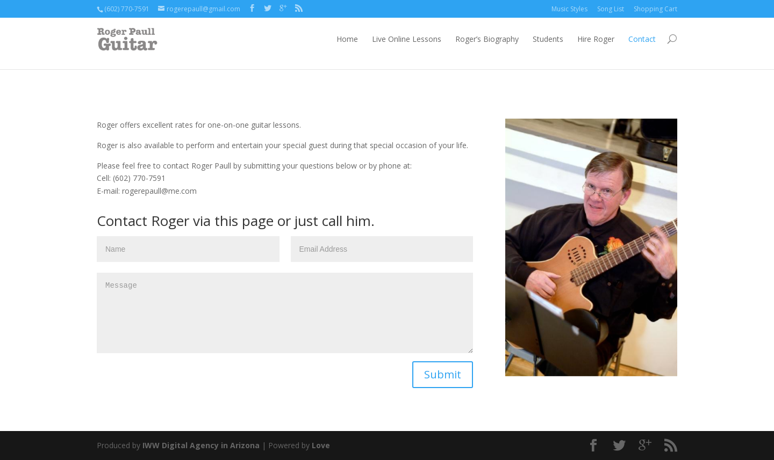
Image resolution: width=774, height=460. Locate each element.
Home (347, 39)
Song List (610, 8)
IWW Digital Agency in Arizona (201, 445)
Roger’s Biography (487, 39)
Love (321, 445)
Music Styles (569, 8)
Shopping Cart (655, 8)
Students (548, 39)
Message (285, 313)
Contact (642, 39)
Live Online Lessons (406, 39)
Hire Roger (595, 39)
